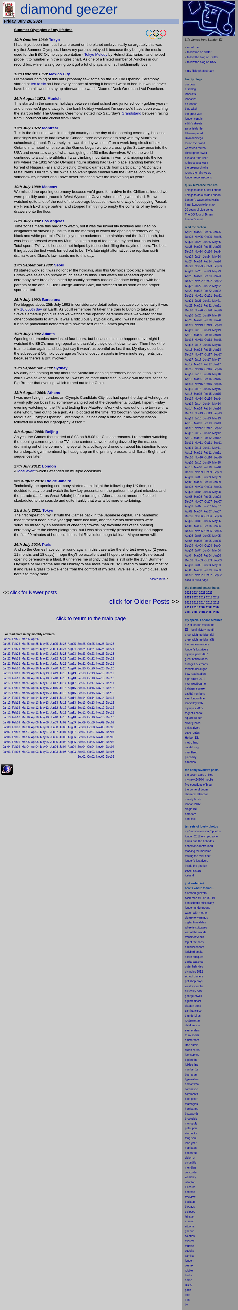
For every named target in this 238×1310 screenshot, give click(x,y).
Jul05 (63, 742)
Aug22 (72, 658)
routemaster (192, 1020)
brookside (191, 1118)
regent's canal (193, 713)
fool (193, 818)
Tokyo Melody (96, 54)
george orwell (193, 995)
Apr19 (35, 673)
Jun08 (54, 727)
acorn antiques (194, 956)
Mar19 (26, 673)
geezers (201, 893)
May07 (44, 732)
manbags (190, 1147)
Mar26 (26, 639)
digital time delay (195, 922)
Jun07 (54, 732)
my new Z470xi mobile (199, 779)
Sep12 (81, 707)
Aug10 (72, 717)
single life (191, 809)
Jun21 (54, 663)
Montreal (50, 128)
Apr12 (35, 707)
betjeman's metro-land (199, 846)
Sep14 (81, 697)
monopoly (191, 1123)
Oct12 (91, 707)
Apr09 (35, 722)
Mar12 (26, 707)
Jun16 (54, 688)
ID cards (190, 1187)
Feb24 (16, 648)
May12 (44, 707)
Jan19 (6, 673)
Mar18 (26, 678)
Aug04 (72, 746)
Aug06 (72, 737)
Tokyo (54, 40)
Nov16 (100, 688)
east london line (195, 698)
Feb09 (16, 722)
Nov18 (100, 678)
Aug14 (72, 697)
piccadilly (190, 757)
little (187, 1045)
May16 (44, 688)
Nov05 (100, 742)
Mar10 (26, 717)
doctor (189, 1084)
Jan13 (6, 702)
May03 (44, 751)
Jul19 (63, 673)
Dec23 (110, 653)
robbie (189, 1270)
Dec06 (110, 737)
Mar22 (26, 658)
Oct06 (91, 737)
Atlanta (48, 334)
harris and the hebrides (199, 841)
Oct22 (91, 658)
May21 (44, 663)
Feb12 (16, 707)
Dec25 (110, 643)
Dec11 (110, 712)
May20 (44, 668)
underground (202, 907)
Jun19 (54, 673)
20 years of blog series (199, 209)
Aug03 (72, 751)
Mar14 (26, 697)
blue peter (191, 1098)
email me (193, 47)
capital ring (191, 747)
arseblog (190, 89)
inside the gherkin (196, 865)
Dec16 (110, 688)
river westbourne (195, 683)
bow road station (195, 673)
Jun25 (54, 643)
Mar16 (26, 688)
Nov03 (100, 751)
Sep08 (81, 727)
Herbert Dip (192, 737)
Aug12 (72, 707)
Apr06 (35, 737)
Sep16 (81, 688)
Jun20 (54, 668)
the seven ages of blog (199, 774)
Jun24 (54, 648)
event (31, 471)
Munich (54, 98)
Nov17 (100, 683)
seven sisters (193, 870)
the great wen (193, 113)
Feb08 (16, 727)
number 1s (191, 1069)
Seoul (59, 265)
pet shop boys (193, 981)
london (189, 907)
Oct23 (91, 653)
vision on (190, 1157)
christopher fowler (196, 152)
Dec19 (110, 673)
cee (187, 1265)
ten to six (38, 84)
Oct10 (91, 717)
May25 (44, 643)
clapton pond (193, 1005)
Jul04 (63, 746)
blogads (190, 1206)
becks (188, 1275)
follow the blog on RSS (201, 62)
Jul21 (63, 663)
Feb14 (16, 697)
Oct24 (91, 648)
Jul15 (63, 693)
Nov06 (100, 737)
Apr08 (35, 727)
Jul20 (63, 668)
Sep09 (81, 722)
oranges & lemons (196, 664)
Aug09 (72, 722)
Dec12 (110, 707)
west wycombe (194, 986)
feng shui (190, 1138)
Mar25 (26, 643)
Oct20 (91, 668)
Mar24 (26, 648)
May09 (44, 722)
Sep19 (81, 673)
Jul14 (63, 697)
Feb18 (16, 678)
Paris (46, 544)
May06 (44, 737)
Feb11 (16, 712)
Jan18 (6, 678)
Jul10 (63, 717)
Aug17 (72, 683)
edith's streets (193, 123)
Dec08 (110, 727)
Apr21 (35, 663)
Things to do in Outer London (203, 189)
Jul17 (63, 683)
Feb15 (16, 693)
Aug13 (72, 702)
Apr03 (35, 751)
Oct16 (91, 688)
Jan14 (6, 697)
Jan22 (6, 658)
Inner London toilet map (200, 204)
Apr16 (35, 688)
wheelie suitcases (196, 927)
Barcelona (51, 300)
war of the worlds (195, 932)
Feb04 (16, 746)
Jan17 (6, 683)
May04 (44, 746)
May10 (44, 717)
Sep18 (81, 678)
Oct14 (91, 697)
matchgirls (191, 1104)
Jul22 (63, 658)
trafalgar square (195, 688)
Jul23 (63, 653)
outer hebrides (194, 966)
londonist (190, 99)
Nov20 (100, 668)
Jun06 (54, 737)
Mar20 (26, 668)
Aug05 (72, 742)
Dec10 (110, 717)
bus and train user (196, 158)
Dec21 (110, 663)
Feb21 (16, 663)
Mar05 (26, 742)
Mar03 (26, 751)
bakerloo (190, 762)
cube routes (192, 732)
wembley (190, 1177)
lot (186, 1294)
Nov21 (100, 663)
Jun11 (54, 712)
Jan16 (6, 688)
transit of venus (194, 937)
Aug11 (72, 712)
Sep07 (81, 732)
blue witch (191, 108)
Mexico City (59, 74)
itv (186, 1304)
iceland (189, 875)
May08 (44, 727)
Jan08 (6, 727)
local (21, 471)
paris (188, 1290)
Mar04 (26, 746)
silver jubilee (192, 723)
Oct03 (91, 751)
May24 (44, 648)
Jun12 (54, 707)
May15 (44, 693)
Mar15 (26, 693)
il (189, 818)
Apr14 (35, 697)
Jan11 (6, 712)
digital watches (194, 961)
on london (191, 103)
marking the (192, 851)
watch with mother (196, 912)
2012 (200, 971)
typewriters (191, 1079)
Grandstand (131, 113)
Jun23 (54, 653)
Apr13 (35, 702)
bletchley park (193, 991)
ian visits (190, 94)
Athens (53, 393)
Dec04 (110, 746)
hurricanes (191, 1108)
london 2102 (192, 804)
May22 (44, 658)
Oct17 (91, 683)
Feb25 (16, 643)
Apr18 (35, 678)
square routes (193, 717)
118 (187, 1300)
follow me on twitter (199, 52)
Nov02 (100, 756)
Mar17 (26, 683)
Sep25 (81, 643)
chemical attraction (196, 794)
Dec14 (110, 697)
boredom (190, 814)
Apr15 (35, 693)
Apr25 (35, 643)
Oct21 (91, 663)
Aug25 (72, 643)
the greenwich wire (196, 167)
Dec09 (110, 722)
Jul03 (63, 751)
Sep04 (81, 746)
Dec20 (110, 668)
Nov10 (100, 717)
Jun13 (54, 702)
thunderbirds (193, 1015)
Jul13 (63, 702)
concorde (190, 1172)
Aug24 (72, 648)
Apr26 (35, 639)
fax (191, 1265)
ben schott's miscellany (199, 902)
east (187, 1030)
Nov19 (100, 673)
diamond (190, 893)
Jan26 (6, 639)
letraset (189, 1216)
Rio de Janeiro (58, 481)
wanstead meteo (195, 148)
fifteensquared (194, 133)
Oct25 (91, 643)
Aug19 (72, 673)
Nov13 (100, 702)
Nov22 (100, 658)
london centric (193, 118)
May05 (44, 742)
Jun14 (54, 697)
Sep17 (81, 683)
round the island (195, 143)
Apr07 (35, 732)
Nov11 (100, 712)
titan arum (191, 1074)
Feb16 (16, 688)
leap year (190, 1143)
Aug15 (72, 693)
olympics (190, 971)
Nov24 (100, 648)
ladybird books (194, 951)
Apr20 (35, 668)
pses (192, 1211)
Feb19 (16, 673)
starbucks (191, 1133)
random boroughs (196, 669)
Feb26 (16, 639)
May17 (44, 683)
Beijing (51, 432)
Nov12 (100, 707)
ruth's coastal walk (196, 162)
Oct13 (91, 702)
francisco (196, 1010)
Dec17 (110, 683)
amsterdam (192, 1040)
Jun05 (54, 742)
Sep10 (81, 717)
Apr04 (35, 746)
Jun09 (54, 722)
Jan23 (6, 653)
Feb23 (16, 653)
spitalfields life (193, 128)
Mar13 (26, 702)
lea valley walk (194, 703)
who (196, 1084)
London (49, 466)
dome (188, 1280)
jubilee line (191, 1064)
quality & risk (193, 799)
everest (189, 1241)
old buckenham (194, 947)
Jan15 (6, 693)
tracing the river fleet (198, 855)
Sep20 (81, 668)
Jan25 (6, 643)
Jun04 (54, 746)
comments (191, 1094)
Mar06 (26, 737)
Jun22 (54, 658)
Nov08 (100, 727)
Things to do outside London (202, 195)
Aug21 (72, 663)
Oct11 (91, 712)
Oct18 (91, 678)
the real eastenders (197, 644)
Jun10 (54, 717)
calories (190, 1236)
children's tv (192, 1025)
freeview (190, 1197)
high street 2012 (195, 678)
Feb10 (16, 717)
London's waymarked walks (202, 199)
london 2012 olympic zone (201, 836)
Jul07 (63, 732)
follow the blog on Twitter (202, 57)
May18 (44, 678)
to (189, 1294)
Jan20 (6, 668)
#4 (213, 898)
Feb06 (16, 737)
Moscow (49, 187)
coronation (191, 1089)
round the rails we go (198, 172)
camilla (189, 1255)
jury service (192, 1054)
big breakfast (193, 1001)
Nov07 (100, 732)
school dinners (194, 976)
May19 (44, 673)
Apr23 (35, 653)
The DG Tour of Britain (199, 214)
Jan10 (6, 717)
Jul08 (63, 727)
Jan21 (6, 663)
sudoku (189, 1250)
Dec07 (110, 732)
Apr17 (35, 683)
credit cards (192, 1050)
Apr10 (35, 717)
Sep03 (81, 751)
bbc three (191, 1152)
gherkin (189, 1231)
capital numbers (195, 693)
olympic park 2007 (196, 654)
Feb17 (16, 683)
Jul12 (63, 707)
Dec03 (110, 751)
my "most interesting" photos (203, 831)
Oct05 (91, 742)
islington (190, 1182)
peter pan (191, 1128)
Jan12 (6, 707)
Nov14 (100, 697)
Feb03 (16, 751)
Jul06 (63, 737)
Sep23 (81, 653)
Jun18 (54, 678)
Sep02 (81, 756)
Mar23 (26, 653)
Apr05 (35, 742)
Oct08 (91, 727)
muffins (189, 1245)
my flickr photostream (200, 70)
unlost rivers (192, 727)
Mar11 (26, 712)
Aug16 (72, 688)
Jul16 (63, 688)
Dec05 (110, 742)
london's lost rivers (196, 649)
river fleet (190, 752)
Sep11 (81, 712)
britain (194, 1045)
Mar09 (26, 722)
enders (195, 1030)
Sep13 (81, 702)
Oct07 (91, 732)
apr (187, 818)
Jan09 (6, 722)
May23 (44, 653)
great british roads (196, 659)
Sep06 (81, 737)
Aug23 (72, 653)
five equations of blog (198, 784)
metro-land (191, 742)
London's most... (195, 219)
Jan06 (6, 737)
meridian (205, 851)
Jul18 (63, 678)
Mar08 (26, 727)
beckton (190, 1201)
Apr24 (35, 648)
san (187, 1010)
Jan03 (6, 751)
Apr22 (35, 658)
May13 (44, 702)
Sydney (60, 368)
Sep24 (81, 648)
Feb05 (16, 742)
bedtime (190, 1191)
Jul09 (63, 722)
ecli (187, 1211)
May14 (44, 697)
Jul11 (63, 712)
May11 (44, 712)
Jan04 (6, 746)
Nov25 (100, 643)
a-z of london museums (199, 624)
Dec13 (110, 702)
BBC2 (188, 1285)
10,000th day (31, 309)
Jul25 (63, 643)
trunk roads (192, 1035)
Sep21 (81, 663)
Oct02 (91, 756)
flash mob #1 (193, 898)
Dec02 (110, 756)
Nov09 (100, 722)
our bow (190, 84)
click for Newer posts (33, 592)
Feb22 (16, 658)
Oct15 (91, 693)
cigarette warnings (196, 917)
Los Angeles (53, 221)
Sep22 (81, 658)
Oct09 (91, 722)
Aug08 (72, 727)
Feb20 (16, 668)
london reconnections (198, 177)
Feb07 (16, 732)
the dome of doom (196, 789)
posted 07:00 (158, 579)
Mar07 (26, 732)
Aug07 (72, 732)
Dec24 (110, 648)
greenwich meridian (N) (199, 634)
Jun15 (54, 693)
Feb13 (16, 702)
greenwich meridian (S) (199, 639)
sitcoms (190, 1226)
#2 (204, 898)
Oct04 (91, 746)
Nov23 (100, 653)
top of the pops (194, 942)
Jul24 (63, 648)
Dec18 (110, 678)
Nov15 (100, 693)
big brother (191, 1059)
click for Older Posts (139, 601)
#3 (209, 898)
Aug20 (72, 668)
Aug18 (72, 678)
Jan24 (6, 648)
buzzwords (191, 1113)
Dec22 (110, 658)
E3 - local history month (200, 629)
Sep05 (81, 742)
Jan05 (6, 742)
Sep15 (81, 693)
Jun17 (54, 683)
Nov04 (100, 746)
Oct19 (91, 673)
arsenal (189, 1221)
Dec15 (110, 693)
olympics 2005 (194, 708)
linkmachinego (194, 138)
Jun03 (54, 751)
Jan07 (6, 732)
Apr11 (35, 712)
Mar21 (26, 663)
